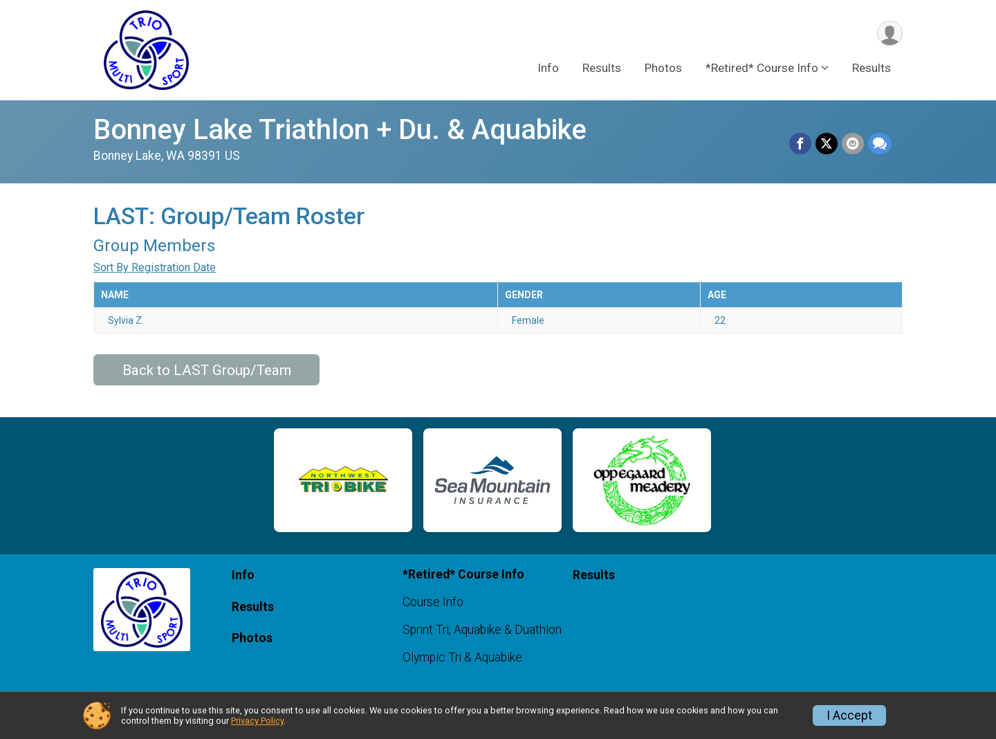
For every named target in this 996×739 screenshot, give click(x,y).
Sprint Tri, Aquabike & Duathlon (482, 630)
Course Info (433, 602)
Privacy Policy (257, 720)
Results (601, 68)
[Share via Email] (853, 144)
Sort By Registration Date (154, 267)
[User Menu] (890, 33)
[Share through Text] (880, 144)
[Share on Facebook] (800, 144)
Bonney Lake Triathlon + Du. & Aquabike (340, 129)
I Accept (849, 715)
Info (548, 68)
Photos (663, 68)
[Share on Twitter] (826, 144)
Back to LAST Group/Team (206, 370)
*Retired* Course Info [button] (762, 68)
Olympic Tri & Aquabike (462, 657)
